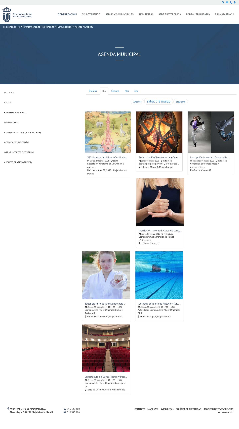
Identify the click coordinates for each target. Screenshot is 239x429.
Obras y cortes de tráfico (19, 152)
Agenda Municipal (16, 112)
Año (136, 90)
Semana (115, 90)
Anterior (137, 101)
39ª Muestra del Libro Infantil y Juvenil (107, 157)
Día (104, 90)
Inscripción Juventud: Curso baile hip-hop (210, 157)
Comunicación (64, 26)
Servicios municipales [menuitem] (119, 14)
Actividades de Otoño (16, 142)
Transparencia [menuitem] (224, 14)
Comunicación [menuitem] (67, 14)
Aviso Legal (167, 409)
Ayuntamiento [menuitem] (91, 14)
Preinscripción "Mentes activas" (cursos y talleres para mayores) (159, 157)
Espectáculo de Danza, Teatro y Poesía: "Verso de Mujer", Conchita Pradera (106, 376)
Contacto (139, 409)
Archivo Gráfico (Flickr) (18, 162)
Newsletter (11, 122)
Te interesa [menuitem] (146, 14)
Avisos (7, 102)
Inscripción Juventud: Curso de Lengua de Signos (160, 230)
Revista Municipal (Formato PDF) (22, 132)
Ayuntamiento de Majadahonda (38, 26)
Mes (127, 90)
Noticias (9, 92)
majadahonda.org (11, 26)
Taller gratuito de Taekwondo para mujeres (106, 303)
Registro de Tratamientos (218, 409)
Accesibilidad (225, 412)
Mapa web (153, 409)
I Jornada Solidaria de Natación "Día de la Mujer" (159, 303)
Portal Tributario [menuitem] (198, 14)
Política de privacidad (188, 409)
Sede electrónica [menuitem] (169, 14)
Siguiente (180, 101)
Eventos (93, 90)
